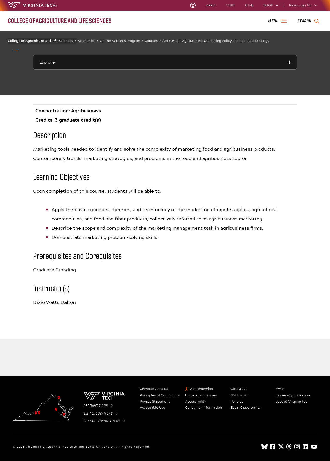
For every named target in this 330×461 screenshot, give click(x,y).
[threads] (289, 446)
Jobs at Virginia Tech (292, 401)
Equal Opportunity (245, 407)
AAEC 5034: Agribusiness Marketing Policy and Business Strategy (215, 40)
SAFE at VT (239, 395)
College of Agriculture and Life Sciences (42, 40)
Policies (236, 401)
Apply (211, 5)
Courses (153, 40)
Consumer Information (203, 407)
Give (249, 5)
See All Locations (101, 414)
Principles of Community (160, 395)
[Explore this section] (165, 62)
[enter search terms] (308, 21)
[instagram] (297, 446)
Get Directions (98, 406)
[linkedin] (306, 446)
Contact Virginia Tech (104, 421)
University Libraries (201, 395)
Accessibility (195, 401)
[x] (281, 446)
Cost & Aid (239, 389)
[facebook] (273, 446)
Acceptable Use (152, 407)
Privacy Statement (155, 401)
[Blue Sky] (264, 446)
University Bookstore (293, 395)
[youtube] (314, 446)
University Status (154, 389)
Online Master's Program (121, 40)
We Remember (201, 389)
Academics (88, 40)
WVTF (280, 389)
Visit (230, 5)
